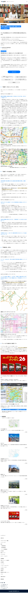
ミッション (2, 563)
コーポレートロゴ (3, 567)
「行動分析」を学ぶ (7, 79)
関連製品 (14, 82)
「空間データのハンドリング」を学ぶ (7, 77)
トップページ (3, 535)
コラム (2, 574)
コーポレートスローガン (5, 565)
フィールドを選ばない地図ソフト (20, 80)
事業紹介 (2, 570)
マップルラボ (3, 554)
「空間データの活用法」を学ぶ (20, 76)
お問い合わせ (3, 576)
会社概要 (2, 562)
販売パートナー (3, 552)
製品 (1, 544)
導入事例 (2, 550)
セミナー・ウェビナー (4, 556)
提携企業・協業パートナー (5, 572)
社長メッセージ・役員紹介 (5, 560)
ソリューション (3, 542)
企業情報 (2, 558)
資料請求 (2, 579)
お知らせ (2, 538)
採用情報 (2, 568)
